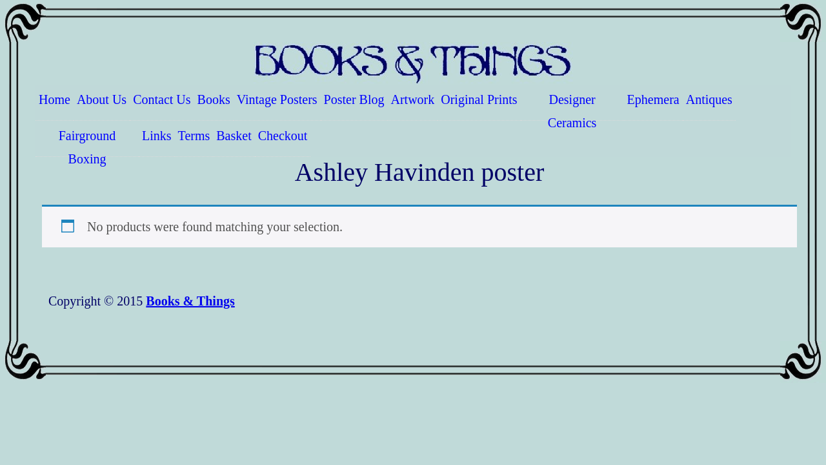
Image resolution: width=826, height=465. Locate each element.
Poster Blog (354, 99)
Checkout (283, 136)
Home (54, 99)
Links (157, 136)
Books (213, 99)
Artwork (413, 99)
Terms (194, 136)
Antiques (709, 99)
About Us (101, 99)
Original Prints (479, 99)
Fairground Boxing (87, 143)
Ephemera (653, 99)
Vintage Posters (277, 99)
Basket (233, 136)
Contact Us (161, 99)
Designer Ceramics (572, 106)
